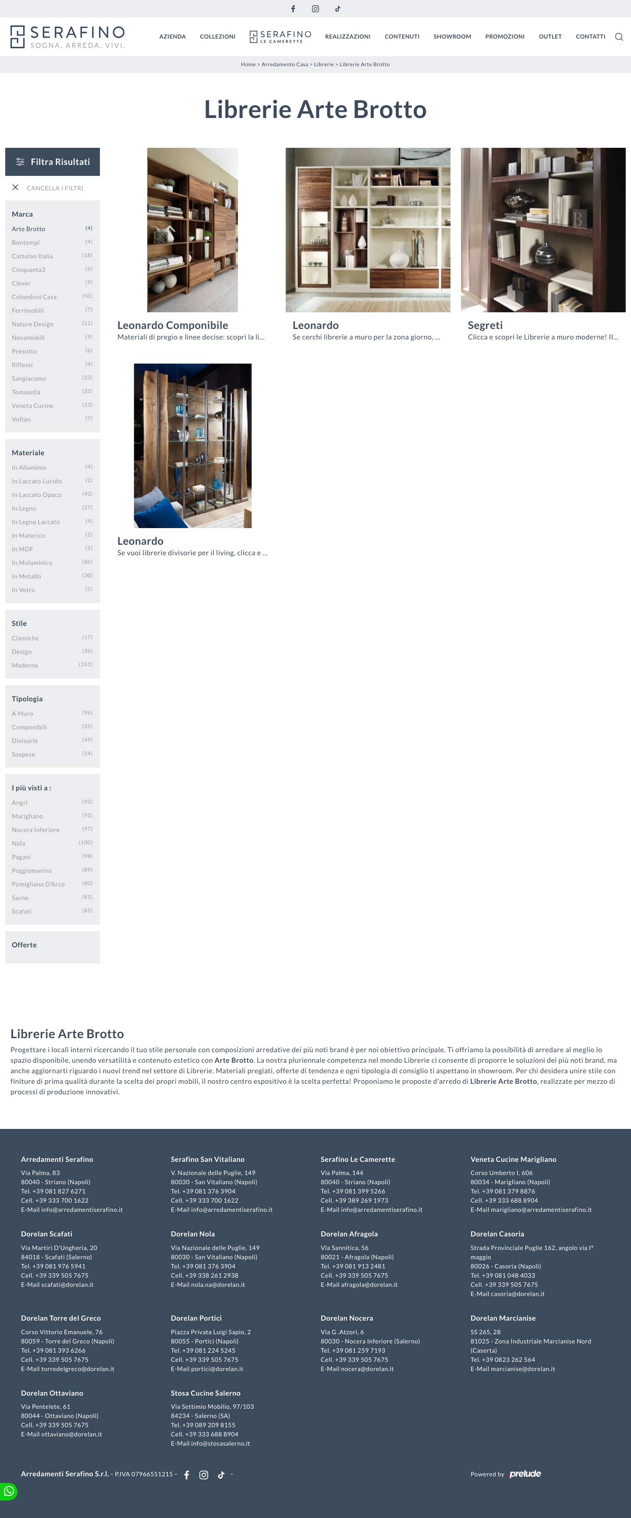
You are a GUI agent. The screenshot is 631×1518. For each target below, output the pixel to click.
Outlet (550, 36)
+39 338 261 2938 (212, 1275)
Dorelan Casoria (498, 1234)
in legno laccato (36, 521)
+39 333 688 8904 (512, 1200)
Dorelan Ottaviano (52, 1393)
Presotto (24, 351)
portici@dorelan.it (217, 1368)
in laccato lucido (37, 481)
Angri (20, 802)
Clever (21, 283)
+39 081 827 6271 (59, 1191)
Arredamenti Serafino (57, 1159)
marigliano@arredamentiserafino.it (541, 1209)
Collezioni (218, 36)
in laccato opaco (36, 494)
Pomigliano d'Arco (38, 884)
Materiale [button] (28, 453)
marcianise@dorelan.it (523, 1368)
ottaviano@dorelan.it (71, 1434)
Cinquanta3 (29, 269)
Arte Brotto (29, 228)
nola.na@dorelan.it (218, 1284)
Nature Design (32, 324)
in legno (24, 508)
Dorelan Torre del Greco (61, 1318)
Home (248, 64)
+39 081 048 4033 (508, 1275)
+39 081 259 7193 (359, 1350)
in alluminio (29, 467)
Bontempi (26, 242)
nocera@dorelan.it (367, 1368)
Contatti (591, 36)
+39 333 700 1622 (62, 1200)
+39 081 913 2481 (359, 1266)
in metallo (26, 576)
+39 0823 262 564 (508, 1359)
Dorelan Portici (196, 1318)
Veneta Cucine (32, 405)
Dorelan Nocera (347, 1318)
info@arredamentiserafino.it (82, 1209)
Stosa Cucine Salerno (206, 1393)
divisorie (25, 740)
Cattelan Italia (32, 256)
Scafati (22, 911)
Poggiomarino (32, 870)
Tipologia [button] (27, 699)
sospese (23, 754)
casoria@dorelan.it (518, 1293)
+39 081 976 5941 (59, 1266)
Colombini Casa (34, 296)
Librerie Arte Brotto (365, 64)
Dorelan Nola (193, 1234)
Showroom (452, 36)
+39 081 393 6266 (59, 1350)
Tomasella (26, 392)
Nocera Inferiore (36, 829)
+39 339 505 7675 (62, 1275)
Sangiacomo (29, 378)
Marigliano (27, 816)
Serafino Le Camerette (358, 1159)
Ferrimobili (28, 310)
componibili (29, 727)
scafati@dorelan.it (67, 1284)
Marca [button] (22, 214)
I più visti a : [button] (31, 788)
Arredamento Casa (285, 64)
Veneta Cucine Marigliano (514, 1159)
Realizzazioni (348, 36)
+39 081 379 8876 (508, 1191)
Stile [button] (19, 623)
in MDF (22, 549)
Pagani (21, 857)
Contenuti (402, 36)
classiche (25, 638)
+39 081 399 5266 (359, 1191)
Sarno (20, 897)
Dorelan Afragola (349, 1234)
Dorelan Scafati (47, 1234)
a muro (22, 713)
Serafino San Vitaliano (208, 1159)
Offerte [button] (24, 945)
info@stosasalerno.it (220, 1443)
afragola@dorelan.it (369, 1284)
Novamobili (28, 337)
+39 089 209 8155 (209, 1425)
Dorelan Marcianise (503, 1318)
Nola (18, 843)
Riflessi (22, 364)
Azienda (173, 36)
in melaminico (32, 562)
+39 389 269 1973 (362, 1200)
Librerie (324, 64)
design (22, 651)
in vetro (23, 589)
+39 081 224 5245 (209, 1350)
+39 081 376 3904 (209, 1191)
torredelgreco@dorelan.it (77, 1368)
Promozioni (505, 36)
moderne (25, 665)
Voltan (21, 419)
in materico (28, 535)
